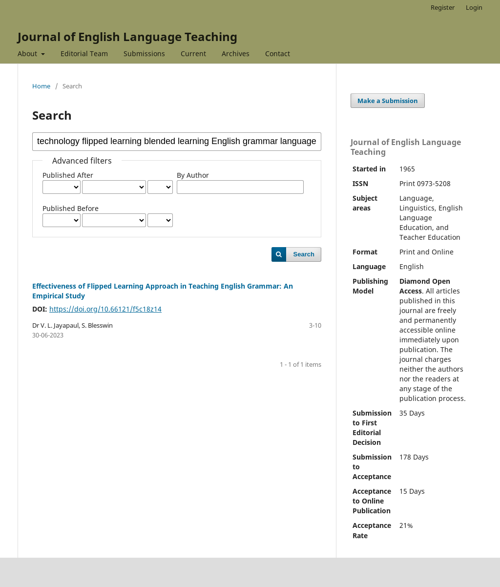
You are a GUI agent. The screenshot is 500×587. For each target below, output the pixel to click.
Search (303, 254)
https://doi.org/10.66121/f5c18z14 (105, 309)
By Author (193, 175)
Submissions (144, 53)
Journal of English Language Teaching (127, 36)
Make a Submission (387, 100)
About (28, 53)
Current (193, 53)
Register (443, 7)
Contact (277, 53)
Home (41, 86)
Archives (236, 53)
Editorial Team (84, 53)
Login (474, 7)
